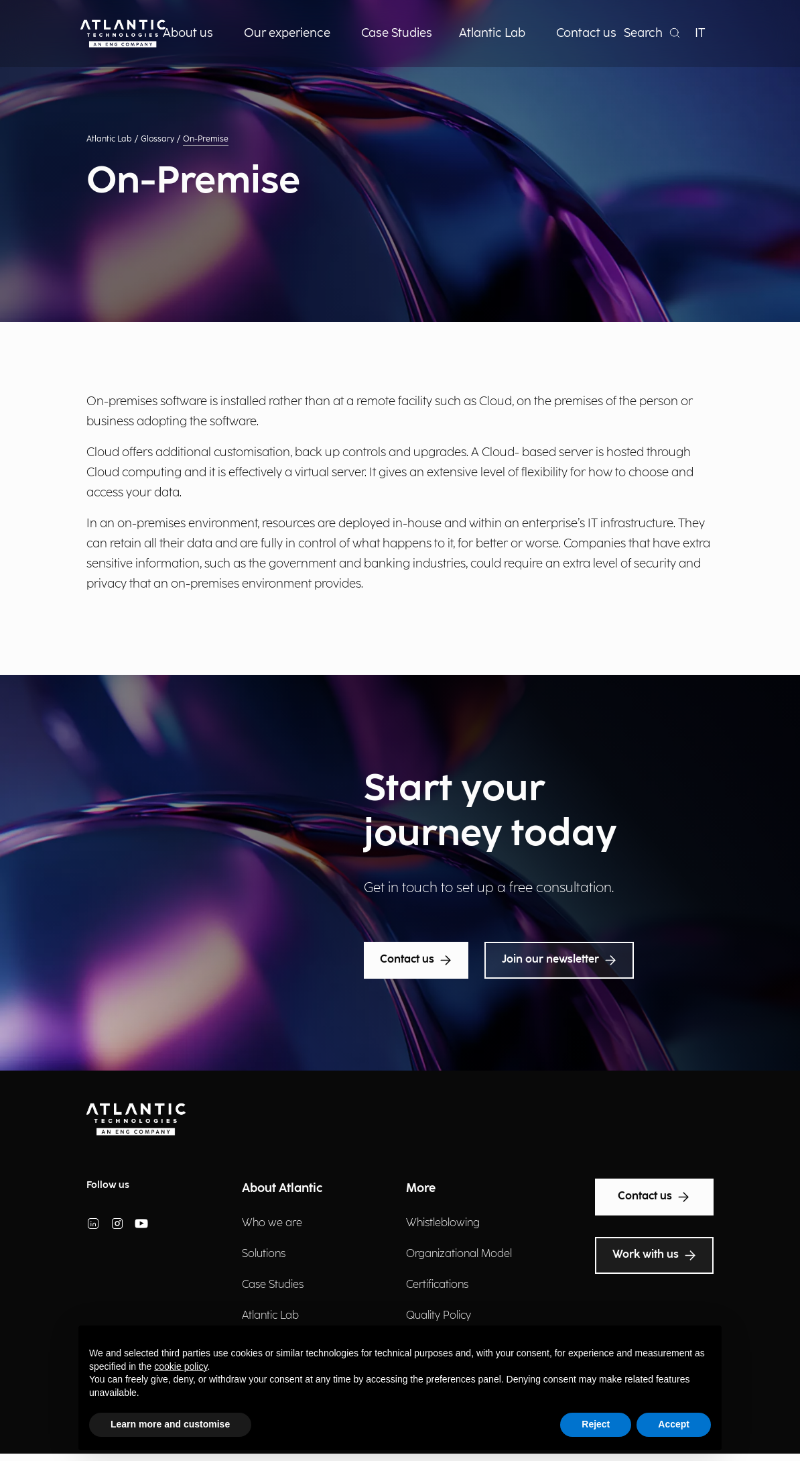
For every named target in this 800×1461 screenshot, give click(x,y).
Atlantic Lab (109, 139)
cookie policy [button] (180, 1366)
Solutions (263, 1254)
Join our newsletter (559, 960)
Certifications (437, 1285)
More (421, 1188)
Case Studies (273, 1285)
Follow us (107, 1185)
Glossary (157, 139)
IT (700, 33)
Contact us (416, 960)
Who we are (272, 1223)
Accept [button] (673, 1424)
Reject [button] (596, 1424)
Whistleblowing (443, 1223)
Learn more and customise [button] (170, 1424)
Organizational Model (459, 1254)
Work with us (654, 1255)
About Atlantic (282, 1188)
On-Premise (205, 139)
